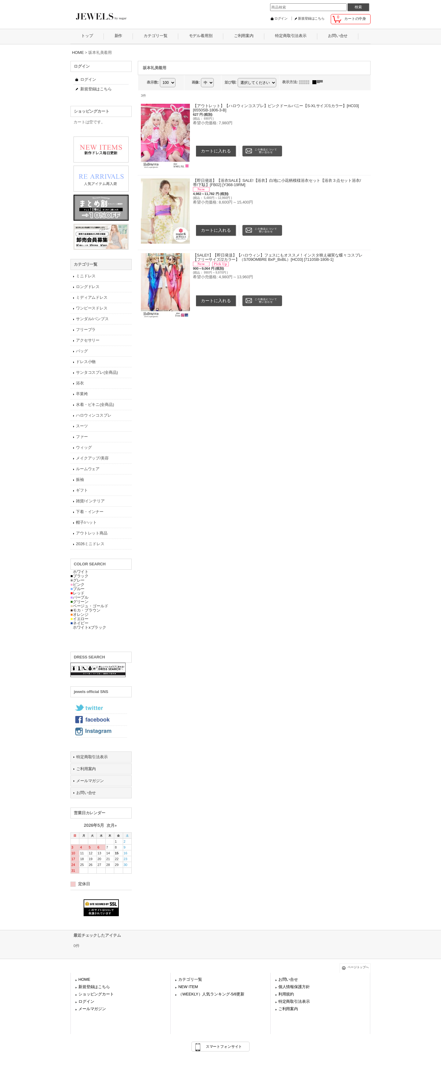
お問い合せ (86, 792)
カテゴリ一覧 (190, 979)
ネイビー (79, 623)
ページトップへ (358, 967)
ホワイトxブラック (88, 627)
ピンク (77, 584)
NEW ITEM (188, 986)
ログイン (281, 18)
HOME (84, 979)
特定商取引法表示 (92, 757)
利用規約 (286, 994)
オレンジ (79, 614)
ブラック (79, 576)
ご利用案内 (86, 768)
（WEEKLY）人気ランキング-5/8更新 (211, 994)
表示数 (153, 82)
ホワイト (79, 571)
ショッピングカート (96, 994)
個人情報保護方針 (294, 986)
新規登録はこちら (311, 18)
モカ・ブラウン (85, 610)
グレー (77, 580)
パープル (79, 597)
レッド (77, 593)
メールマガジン (90, 780)
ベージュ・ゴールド (89, 606)
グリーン (79, 601)
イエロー (79, 618)
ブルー (77, 588)
